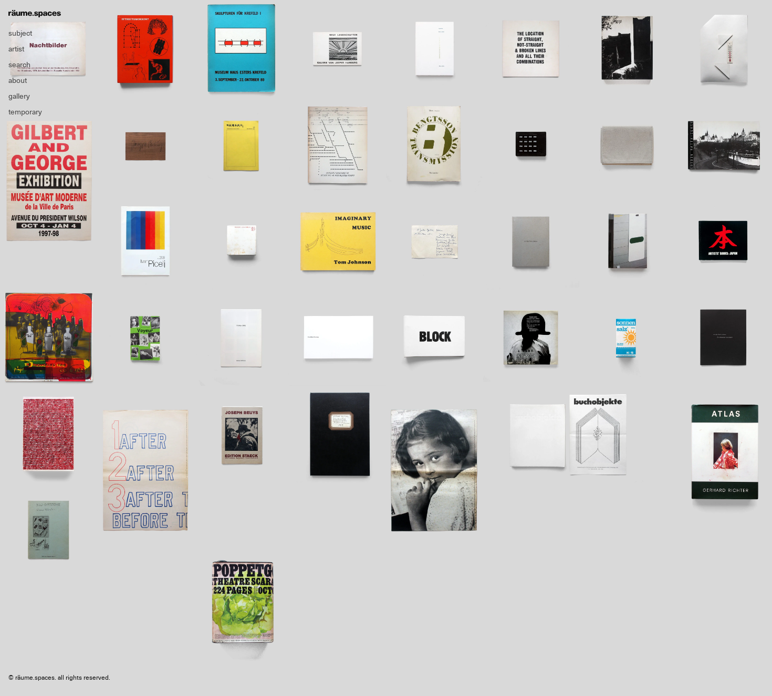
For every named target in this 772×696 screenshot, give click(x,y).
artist (16, 49)
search (19, 64)
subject (20, 33)
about (17, 80)
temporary (25, 112)
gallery (19, 96)
